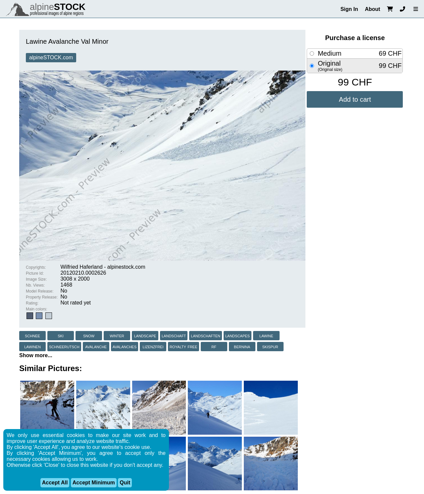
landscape (145, 335)
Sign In (349, 9)
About (372, 9)
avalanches (124, 346)
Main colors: (36, 309)
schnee (32, 335)
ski (61, 335)
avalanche (96, 346)
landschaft (174, 335)
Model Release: (39, 291)
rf (213, 346)
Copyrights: (36, 267)
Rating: (32, 303)
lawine (266, 335)
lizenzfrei (153, 346)
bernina (242, 346)
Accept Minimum (94, 482)
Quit (125, 482)
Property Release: (42, 297)
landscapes (237, 335)
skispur (270, 346)
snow (88, 335)
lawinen (32, 346)
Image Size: (36, 279)
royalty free (183, 346)
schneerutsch (64, 346)
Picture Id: (35, 273)
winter (117, 335)
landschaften (205, 335)
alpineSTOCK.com (51, 57)
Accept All (55, 482)
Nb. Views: (35, 285)
